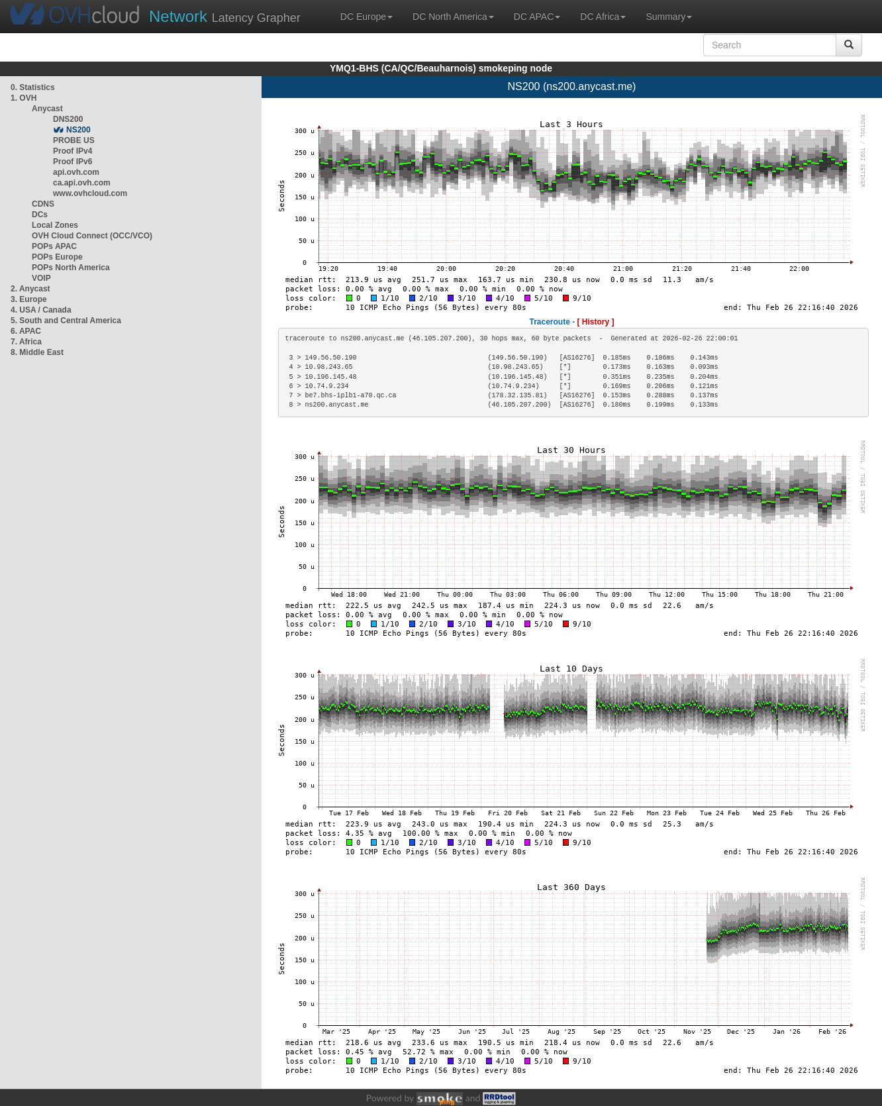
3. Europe (29, 299)
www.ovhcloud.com (90, 193)
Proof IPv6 (72, 161)
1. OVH (23, 98)
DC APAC (537, 16)
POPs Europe (57, 257)
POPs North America (71, 267)
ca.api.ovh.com (82, 182)
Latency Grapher (225, 16)
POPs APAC (54, 246)
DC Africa (603, 16)
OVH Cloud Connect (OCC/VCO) (92, 235)
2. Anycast (30, 288)
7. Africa (26, 341)
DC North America (453, 16)
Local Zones (55, 225)
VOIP (41, 278)
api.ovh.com (76, 172)
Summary (669, 16)
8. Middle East (37, 352)
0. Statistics (33, 87)
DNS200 (68, 119)
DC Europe (366, 16)
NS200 (78, 129)
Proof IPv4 (72, 151)
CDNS (43, 204)
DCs (40, 214)
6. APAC (26, 331)
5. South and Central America (66, 320)
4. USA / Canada (41, 310)
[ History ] (595, 322)
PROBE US (74, 140)
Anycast (47, 108)
